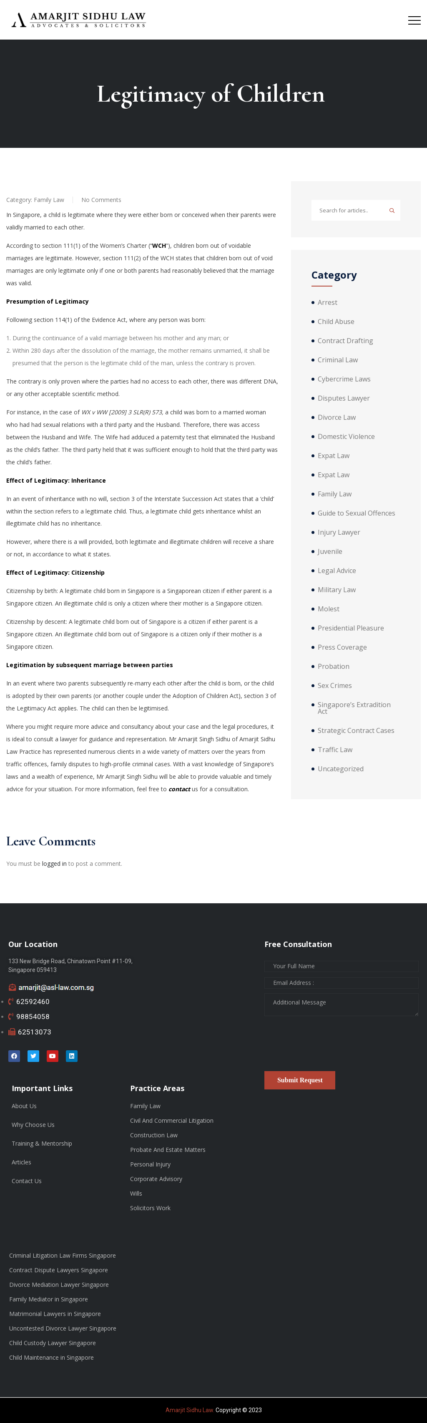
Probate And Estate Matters (168, 1150)
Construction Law (154, 1135)
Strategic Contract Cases (356, 730)
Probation (333, 666)
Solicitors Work (150, 1208)
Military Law (337, 589)
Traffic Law (335, 749)
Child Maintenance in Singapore (51, 1357)
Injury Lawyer (339, 532)
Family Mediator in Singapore (48, 1299)
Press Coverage (342, 647)
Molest (328, 609)
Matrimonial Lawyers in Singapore (55, 1314)
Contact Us (27, 1181)
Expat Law (333, 455)
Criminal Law (338, 359)
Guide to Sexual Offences (356, 513)
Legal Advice (337, 570)
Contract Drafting (345, 340)
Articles (21, 1162)
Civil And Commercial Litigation (172, 1120)
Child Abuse (336, 321)
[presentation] (327, 1046)
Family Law (49, 200)
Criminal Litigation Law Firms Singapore (62, 1255)
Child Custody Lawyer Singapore (52, 1343)
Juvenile (330, 551)
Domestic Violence (346, 436)
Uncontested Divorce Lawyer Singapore (62, 1328)
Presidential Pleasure (351, 628)
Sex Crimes (335, 685)
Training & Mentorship (42, 1143)
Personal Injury (150, 1164)
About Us (24, 1106)
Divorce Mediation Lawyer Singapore (59, 1284)
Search (392, 210)
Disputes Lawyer (344, 398)
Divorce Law (337, 417)
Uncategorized (341, 768)
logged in (54, 863)
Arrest (327, 302)
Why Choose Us (33, 1125)
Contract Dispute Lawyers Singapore (58, 1270)
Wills (136, 1193)
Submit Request (300, 1080)
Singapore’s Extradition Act (354, 708)
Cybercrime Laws (344, 379)
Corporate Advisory (156, 1179)
